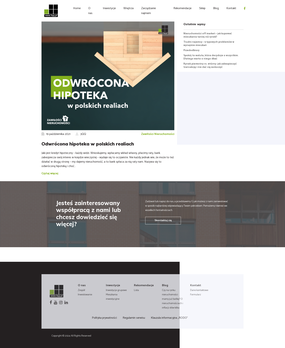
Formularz (195, 295)
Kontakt (231, 8)
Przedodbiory (191, 50)
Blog (216, 8)
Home (77, 8)
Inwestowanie (85, 295)
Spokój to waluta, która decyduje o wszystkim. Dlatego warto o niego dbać (210, 57)
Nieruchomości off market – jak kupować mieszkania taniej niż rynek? (207, 35)
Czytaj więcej (49, 173)
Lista (136, 290)
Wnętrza (128, 8)
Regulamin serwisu (134, 317)
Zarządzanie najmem (148, 11)
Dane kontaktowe (199, 290)
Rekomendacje (182, 8)
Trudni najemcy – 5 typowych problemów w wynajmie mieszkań (208, 43)
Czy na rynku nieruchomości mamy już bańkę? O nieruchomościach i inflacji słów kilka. (172, 299)
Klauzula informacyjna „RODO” (169, 317)
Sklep (202, 8)
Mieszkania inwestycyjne (112, 297)
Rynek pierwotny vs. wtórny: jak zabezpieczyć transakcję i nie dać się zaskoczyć (210, 65)
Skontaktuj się (163, 220)
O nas (90, 11)
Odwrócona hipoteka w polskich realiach (87, 144)
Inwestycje (109, 8)
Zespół (81, 290)
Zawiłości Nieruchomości (157, 134)
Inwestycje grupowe (116, 290)
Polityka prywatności (104, 317)
